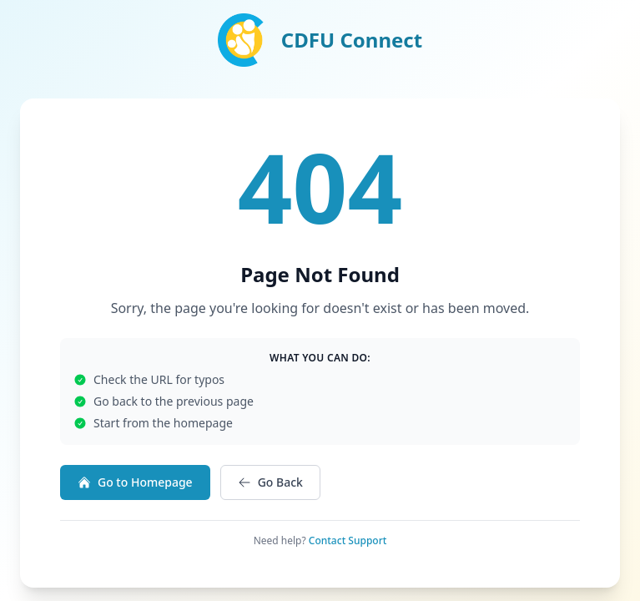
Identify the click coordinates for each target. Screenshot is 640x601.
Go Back (270, 482)
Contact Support (348, 540)
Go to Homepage (135, 482)
